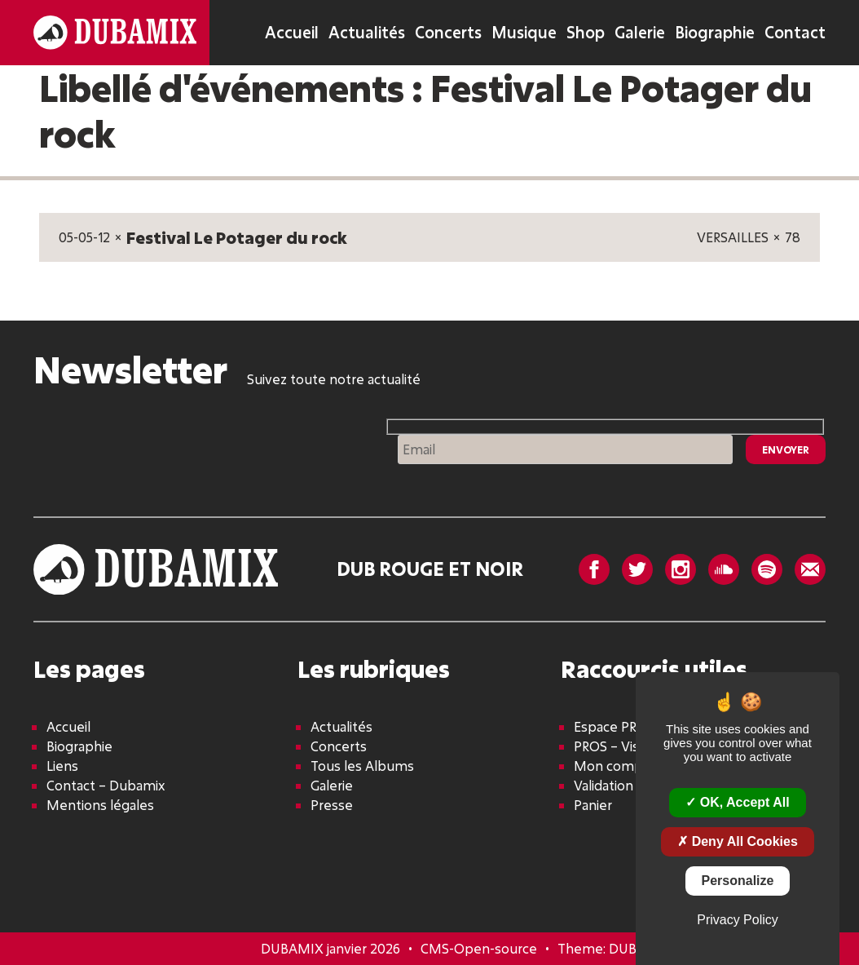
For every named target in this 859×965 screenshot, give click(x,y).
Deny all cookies (737, 841)
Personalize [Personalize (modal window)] (738, 881)
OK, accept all (737, 802)
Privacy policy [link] (737, 920)
